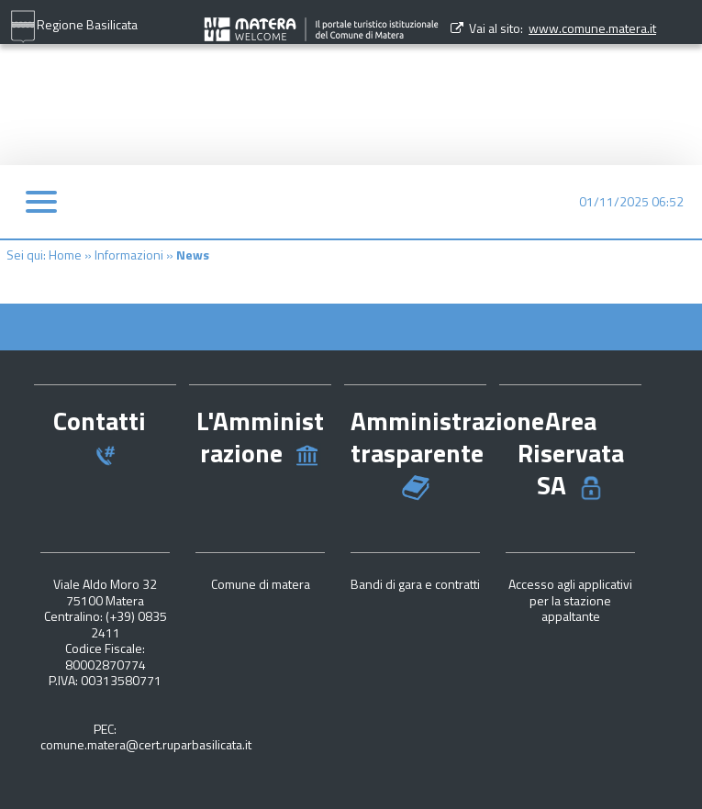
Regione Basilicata (73, 26)
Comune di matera (260, 583)
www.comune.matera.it (592, 28)
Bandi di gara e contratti (415, 583)
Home (65, 254)
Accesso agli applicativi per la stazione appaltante (570, 600)
